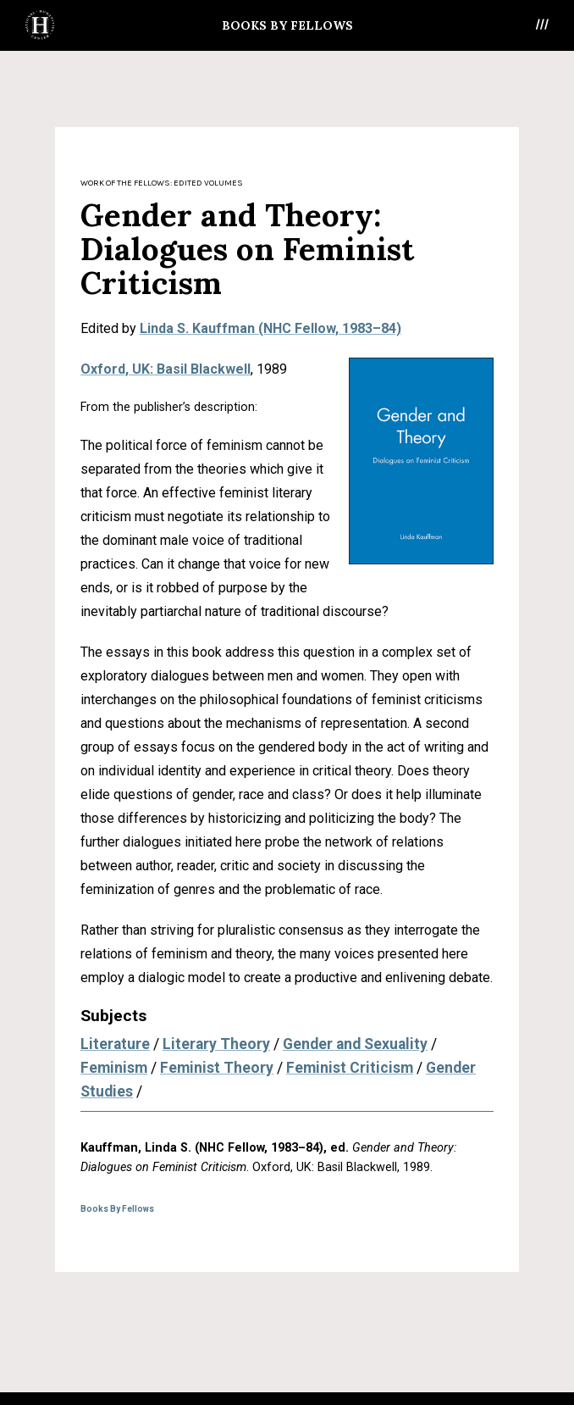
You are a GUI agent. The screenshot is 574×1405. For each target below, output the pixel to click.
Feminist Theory (216, 1067)
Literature (115, 1044)
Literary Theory (216, 1044)
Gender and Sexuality (355, 1044)
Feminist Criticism (349, 1067)
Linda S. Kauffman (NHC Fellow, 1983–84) (270, 328)
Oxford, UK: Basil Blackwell (165, 369)
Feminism (113, 1067)
